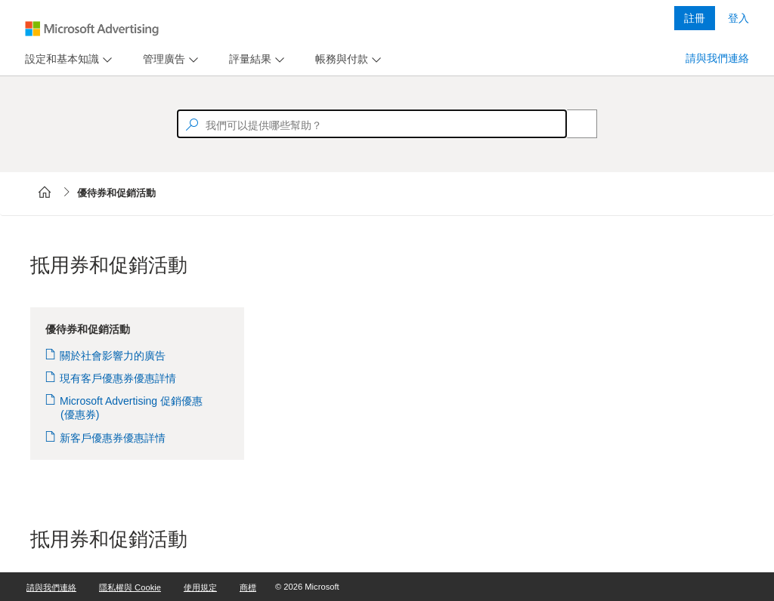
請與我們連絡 (717, 58)
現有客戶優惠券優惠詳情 (118, 378)
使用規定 (200, 587)
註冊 (694, 18)
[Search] (573, 123)
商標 (248, 587)
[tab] (59, 59)
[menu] (66, 59)
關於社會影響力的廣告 (113, 356)
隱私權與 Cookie (130, 587)
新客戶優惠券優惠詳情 (113, 438)
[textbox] (372, 123)
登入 (738, 18)
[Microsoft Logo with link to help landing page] (92, 29)
